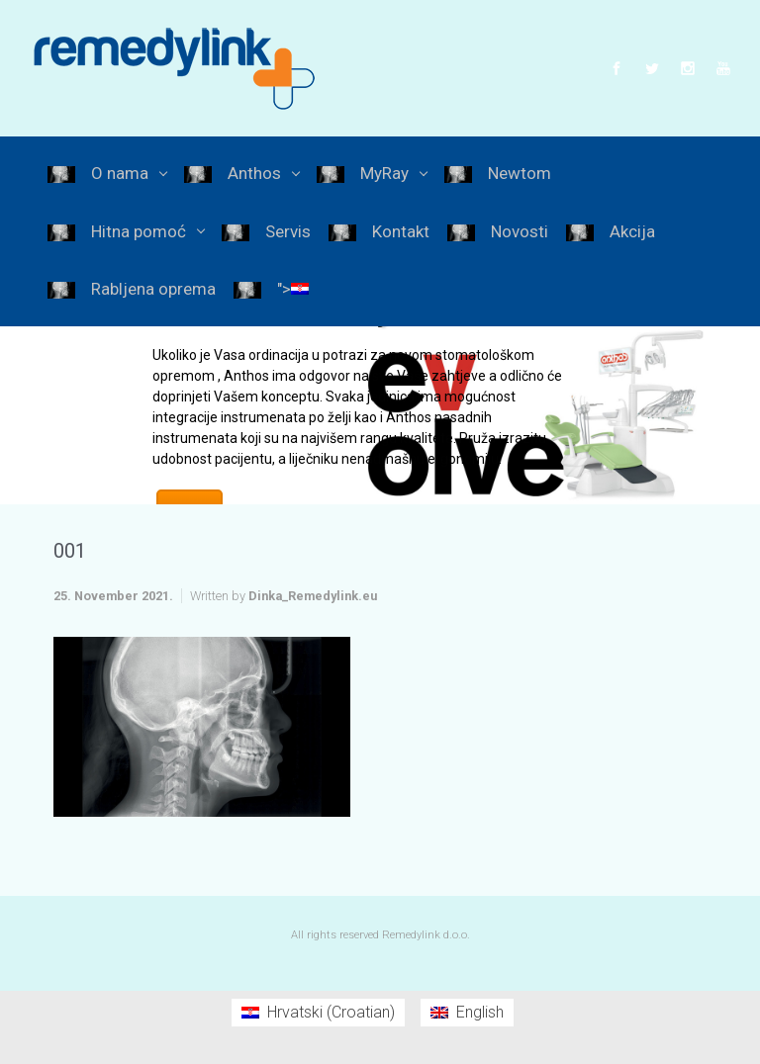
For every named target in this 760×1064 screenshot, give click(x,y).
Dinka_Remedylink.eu (312, 595)
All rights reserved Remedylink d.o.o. (380, 935)
